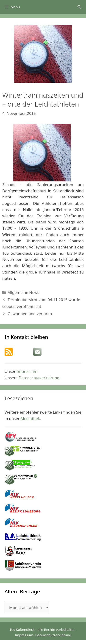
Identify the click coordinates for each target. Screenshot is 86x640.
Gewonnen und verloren (30, 313)
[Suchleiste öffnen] (79, 7)
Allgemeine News (23, 292)
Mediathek (30, 418)
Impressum (27, 371)
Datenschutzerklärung (39, 377)
